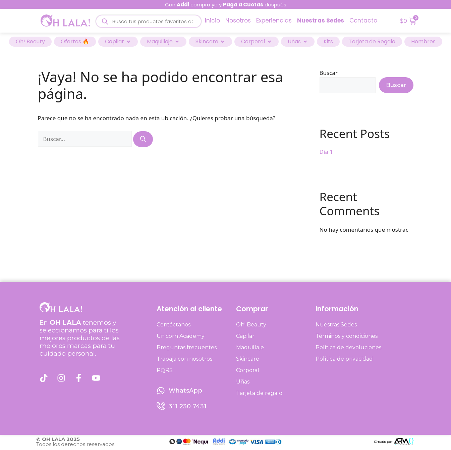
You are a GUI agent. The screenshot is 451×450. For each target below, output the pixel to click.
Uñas (242, 381)
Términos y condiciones (347, 336)
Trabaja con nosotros (184, 359)
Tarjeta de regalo (259, 393)
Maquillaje (250, 347)
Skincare (247, 359)
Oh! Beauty (251, 324)
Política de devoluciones (348, 347)
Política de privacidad (344, 359)
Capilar (245, 336)
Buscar (329, 73)
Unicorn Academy (181, 336)
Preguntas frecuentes (187, 347)
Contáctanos (173, 324)
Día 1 (326, 151)
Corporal (247, 370)
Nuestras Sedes (336, 324)
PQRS (165, 370)
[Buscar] (143, 139)
